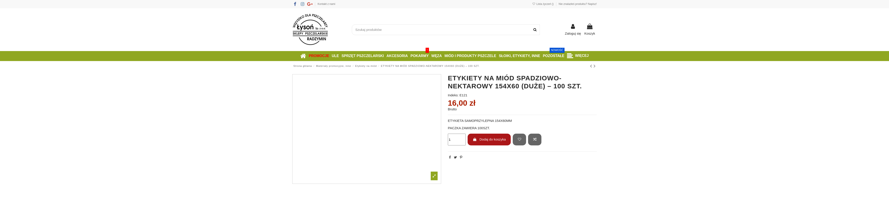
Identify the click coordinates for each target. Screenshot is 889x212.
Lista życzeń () (543, 4)
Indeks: (453, 95)
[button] (578, 56)
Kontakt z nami (326, 4)
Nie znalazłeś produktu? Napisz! (578, 4)
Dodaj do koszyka (489, 139)
